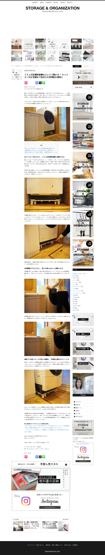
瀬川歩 (29, 453)
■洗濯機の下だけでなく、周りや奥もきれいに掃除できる (39, 150)
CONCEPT (35, 2)
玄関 (64, 44)
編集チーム (78, 407)
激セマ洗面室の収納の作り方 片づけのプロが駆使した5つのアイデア (44, 427)
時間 (52, 56)
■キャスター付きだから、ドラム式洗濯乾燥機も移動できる (39, 148)
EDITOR (56, 2)
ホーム (12, 65)
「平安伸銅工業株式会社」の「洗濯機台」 (42, 160)
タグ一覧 (77, 413)
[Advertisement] (52, 24)
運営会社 (77, 404)
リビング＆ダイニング (28, 44)
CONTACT (69, 2)
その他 (40, 56)
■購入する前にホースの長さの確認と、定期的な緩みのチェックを (41, 152)
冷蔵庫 (16, 56)
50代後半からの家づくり (78, 273)
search (77, 66)
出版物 (77, 410)
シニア (88, 44)
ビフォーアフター (88, 56)
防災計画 (76, 56)
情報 (64, 56)
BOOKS (63, 2)
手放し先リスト (40, 545)
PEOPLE (75, 278)
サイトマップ (31, 545)
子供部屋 (76, 44)
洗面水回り (52, 44)
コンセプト (78, 401)
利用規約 (75, 545)
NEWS (42, 2)
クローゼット (40, 44)
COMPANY (49, 2)
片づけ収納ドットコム (52, 9)
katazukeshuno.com (52, 551)
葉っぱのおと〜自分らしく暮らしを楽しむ (38, 448)
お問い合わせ (78, 416)
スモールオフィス (28, 56)
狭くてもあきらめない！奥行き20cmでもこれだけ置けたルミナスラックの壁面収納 (47, 425)
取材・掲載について (57, 545)
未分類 (74, 303)
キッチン (16, 44)
